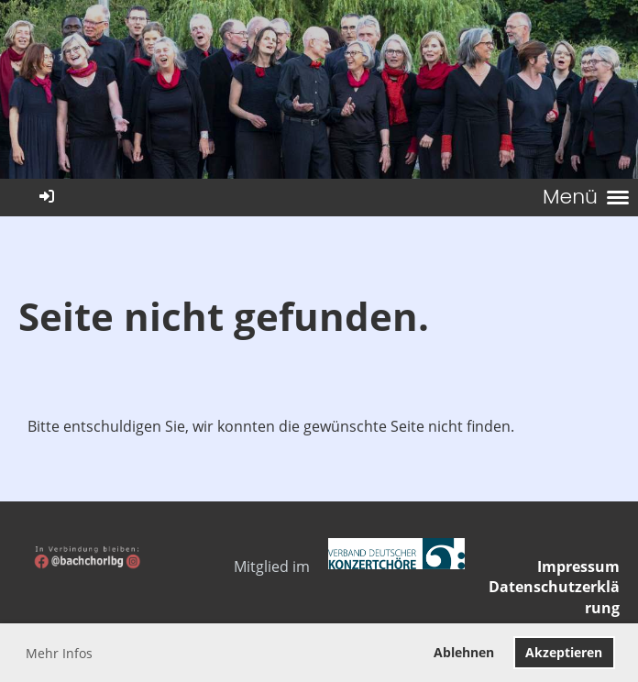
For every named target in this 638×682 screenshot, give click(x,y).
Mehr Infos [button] (59, 653)
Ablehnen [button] (464, 652)
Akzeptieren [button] (563, 652)
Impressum (578, 566)
